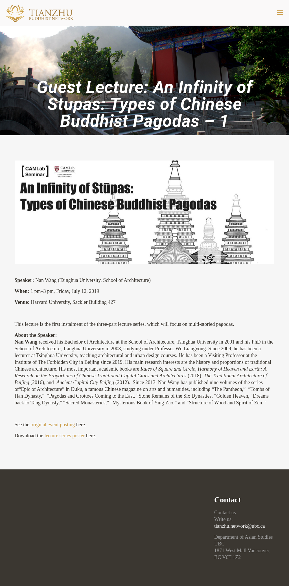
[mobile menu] (280, 12)
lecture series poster (64, 435)
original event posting (52, 424)
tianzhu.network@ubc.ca (239, 526)
